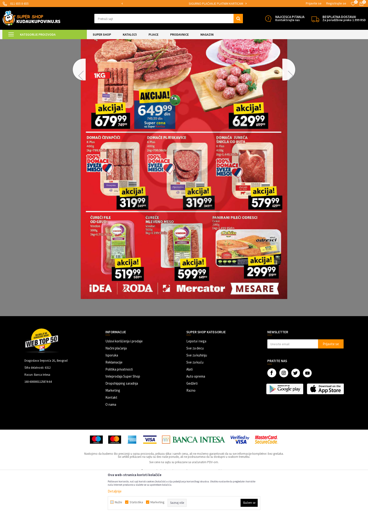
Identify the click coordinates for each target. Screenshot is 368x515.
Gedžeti (192, 422)
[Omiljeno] (353, 4)
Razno (191, 429)
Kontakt (111, 436)
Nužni (118, 502)
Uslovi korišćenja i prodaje (124, 380)
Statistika (136, 502)
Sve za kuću (194, 401)
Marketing (112, 429)
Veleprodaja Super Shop (122, 415)
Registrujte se (336, 3)
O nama (110, 443)
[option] (148, 3)
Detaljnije (115, 491)
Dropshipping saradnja (121, 422)
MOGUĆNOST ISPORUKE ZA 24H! (148, 3)
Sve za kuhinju (196, 394)
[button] (168, 18)
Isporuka (111, 394)
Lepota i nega (196, 380)
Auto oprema (195, 415)
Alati (189, 408)
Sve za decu (195, 387)
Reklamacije (114, 401)
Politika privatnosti (119, 408)
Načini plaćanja (116, 387)
